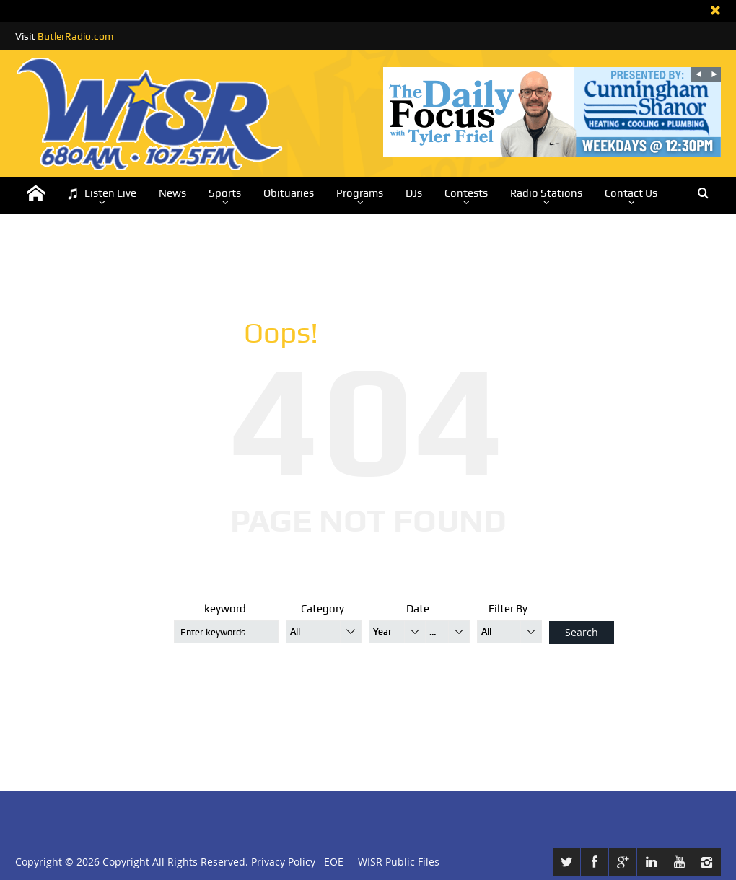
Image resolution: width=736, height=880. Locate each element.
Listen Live (101, 193)
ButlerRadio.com (75, 36)
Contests (466, 193)
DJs (414, 193)
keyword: (226, 608)
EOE (330, 861)
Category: (324, 608)
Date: (419, 608)
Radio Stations (546, 193)
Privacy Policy (283, 861)
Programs (359, 193)
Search (581, 632)
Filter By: (509, 608)
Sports (225, 193)
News (172, 193)
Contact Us (631, 193)
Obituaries (288, 193)
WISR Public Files (398, 861)
